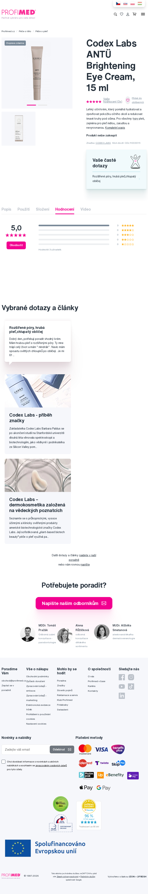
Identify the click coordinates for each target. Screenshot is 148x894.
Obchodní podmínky (37, 676)
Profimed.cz (8, 31)
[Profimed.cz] (19, 14)
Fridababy (62, 704)
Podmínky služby (87, 876)
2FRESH (141, 876)
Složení (42, 209)
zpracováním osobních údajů (51, 765)
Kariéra (91, 686)
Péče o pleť (41, 31)
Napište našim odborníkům (74, 603)
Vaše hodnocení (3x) (112, 100)
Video (85, 209)
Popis (6, 209)
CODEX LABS (103, 143)
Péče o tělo (25, 31)
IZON (132, 876)
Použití (24, 209)
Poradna (61, 680)
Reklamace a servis (67, 695)
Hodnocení (64, 209)
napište (85, 564)
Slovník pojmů (64, 690)
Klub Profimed (64, 700)
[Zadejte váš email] (26, 749)
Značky (61, 685)
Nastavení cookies (36, 723)
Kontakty (93, 691)
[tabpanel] (37, 73)
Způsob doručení (35, 681)
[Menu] (143, 14)
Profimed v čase (96, 681)
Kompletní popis (115, 127)
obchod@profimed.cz (14, 680)
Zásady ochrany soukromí (67, 876)
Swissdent (62, 709)
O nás (91, 676)
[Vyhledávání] (115, 14)
